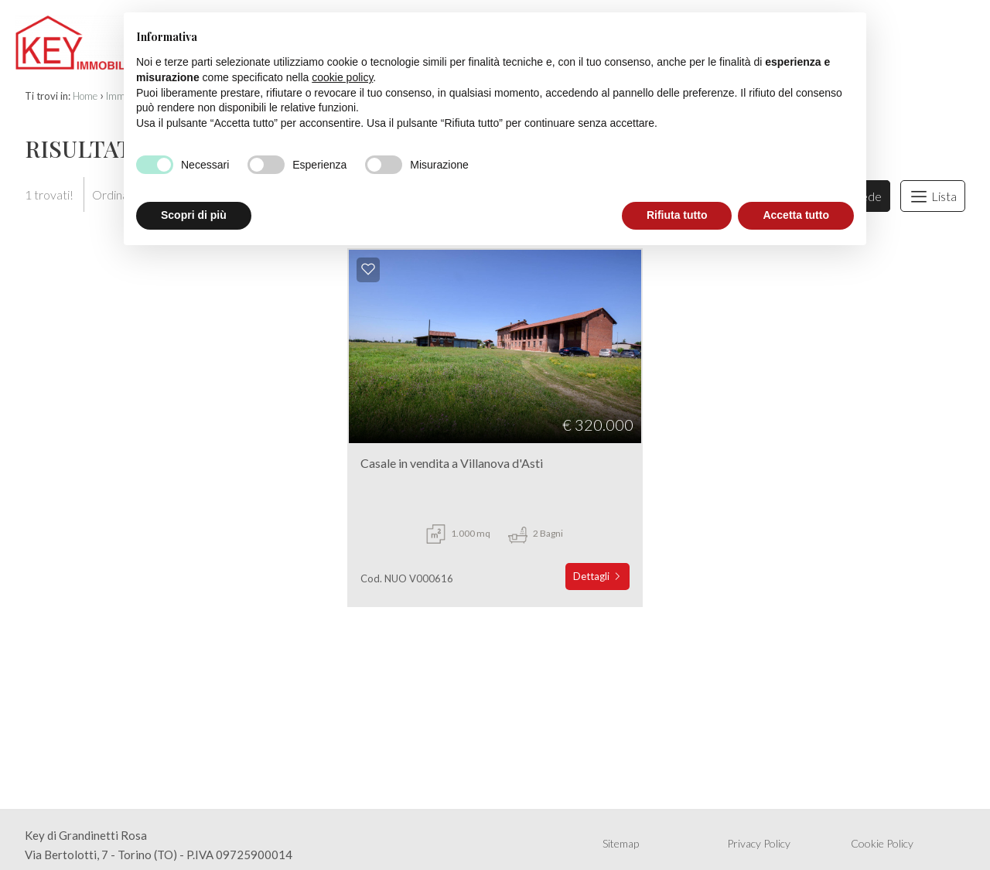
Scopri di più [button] (194, 215)
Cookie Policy (882, 843)
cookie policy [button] (342, 77)
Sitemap (621, 843)
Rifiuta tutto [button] (677, 215)
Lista (933, 196)
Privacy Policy (758, 843)
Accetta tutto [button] (796, 215)
